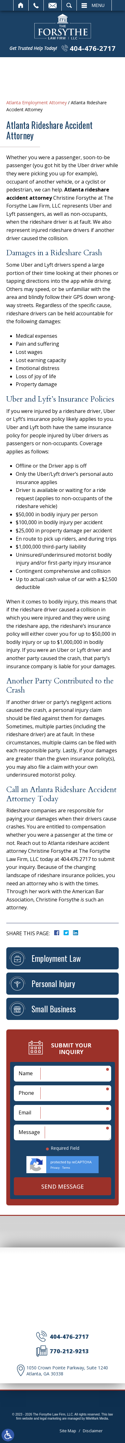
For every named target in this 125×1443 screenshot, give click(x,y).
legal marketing (50, 1418)
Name (26, 1073)
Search (69, 5)
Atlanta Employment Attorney (36, 103)
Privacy (55, 1167)
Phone (26, 1092)
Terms (66, 1167)
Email (52, 5)
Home (21, 5)
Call (36, 5)
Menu (98, 5)
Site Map (68, 1431)
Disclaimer (93, 1431)
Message (29, 1132)
